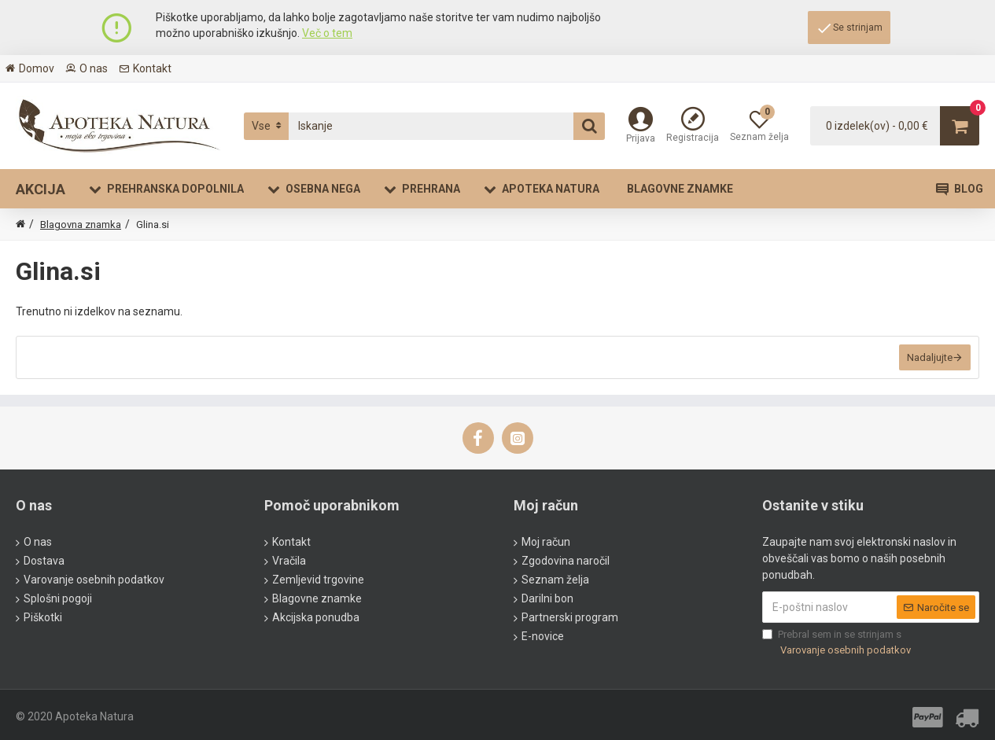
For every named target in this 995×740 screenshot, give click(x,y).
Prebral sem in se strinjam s (837, 642)
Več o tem (327, 33)
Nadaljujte (930, 357)
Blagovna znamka (80, 224)
